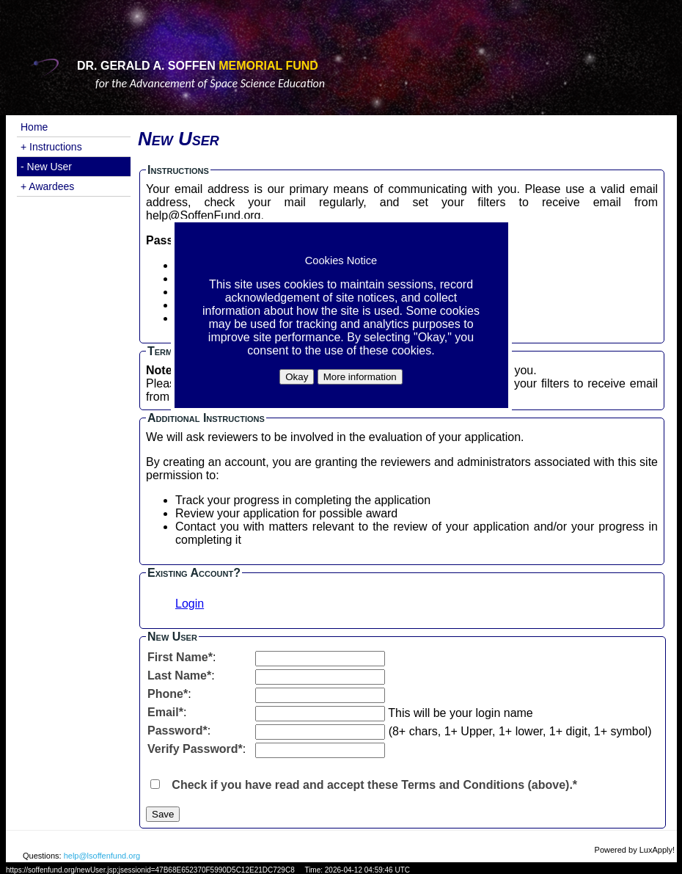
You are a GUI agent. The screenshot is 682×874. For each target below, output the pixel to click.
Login (189, 603)
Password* (177, 730)
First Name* (180, 657)
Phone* (167, 694)
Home (34, 127)
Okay (296, 376)
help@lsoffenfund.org (102, 855)
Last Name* (179, 675)
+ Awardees (47, 186)
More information (360, 376)
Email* (165, 712)
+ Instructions (51, 147)
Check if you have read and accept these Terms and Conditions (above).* (374, 785)
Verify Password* (195, 749)
